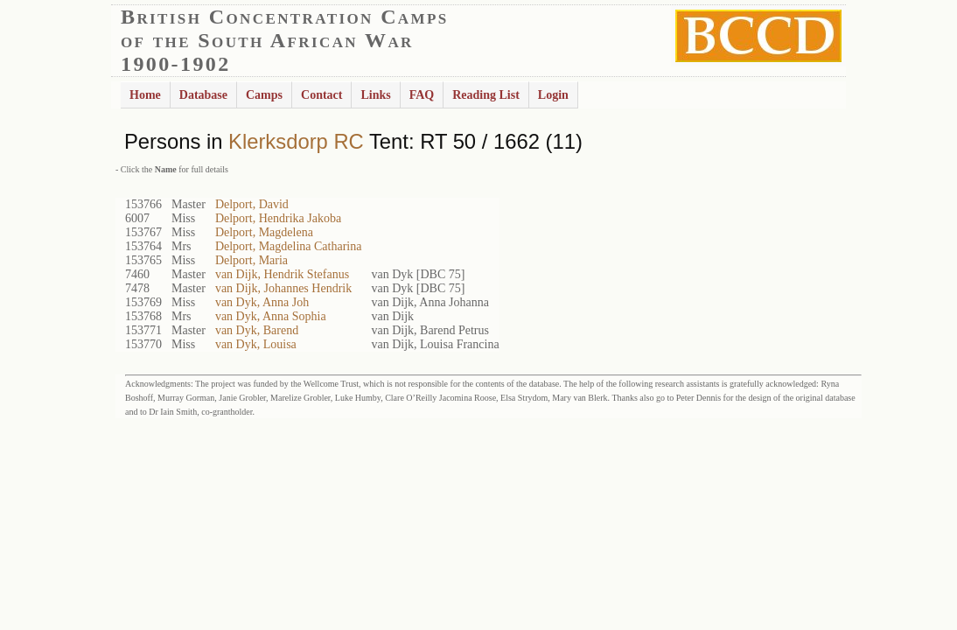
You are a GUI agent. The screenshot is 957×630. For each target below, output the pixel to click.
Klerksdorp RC (296, 141)
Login (553, 95)
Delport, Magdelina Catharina (288, 246)
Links (375, 95)
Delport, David (252, 204)
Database (203, 95)
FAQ (422, 95)
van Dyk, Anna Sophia (270, 316)
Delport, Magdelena (264, 232)
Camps (264, 95)
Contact (321, 95)
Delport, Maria (251, 260)
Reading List (486, 95)
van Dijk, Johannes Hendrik (283, 288)
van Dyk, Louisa (256, 344)
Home (145, 95)
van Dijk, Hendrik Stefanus (282, 274)
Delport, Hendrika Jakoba (278, 218)
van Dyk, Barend (256, 330)
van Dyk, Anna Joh (262, 302)
